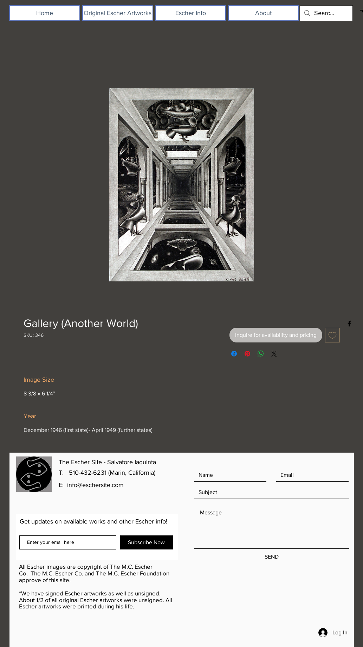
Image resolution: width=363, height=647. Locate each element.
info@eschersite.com (95, 484)
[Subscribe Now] (146, 542)
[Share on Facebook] (234, 353)
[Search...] (326, 13)
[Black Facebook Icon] (349, 323)
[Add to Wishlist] (332, 335)
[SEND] (271, 557)
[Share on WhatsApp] (261, 353)
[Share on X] (274, 353)
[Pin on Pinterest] (247, 353)
